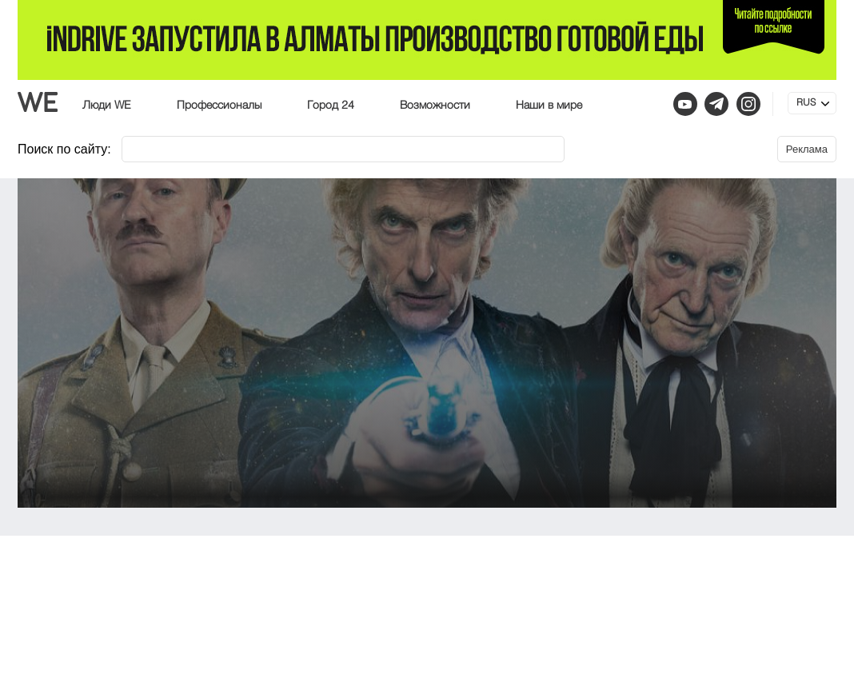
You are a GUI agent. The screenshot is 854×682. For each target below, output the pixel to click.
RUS (806, 103)
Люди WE (106, 105)
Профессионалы (219, 105)
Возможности (435, 105)
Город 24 (330, 105)
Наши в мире (549, 105)
